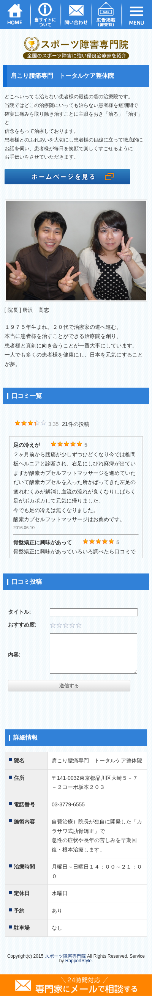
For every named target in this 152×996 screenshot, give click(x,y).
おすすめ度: (22, 625)
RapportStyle (78, 960)
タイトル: (19, 612)
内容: (14, 655)
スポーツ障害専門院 (65, 956)
